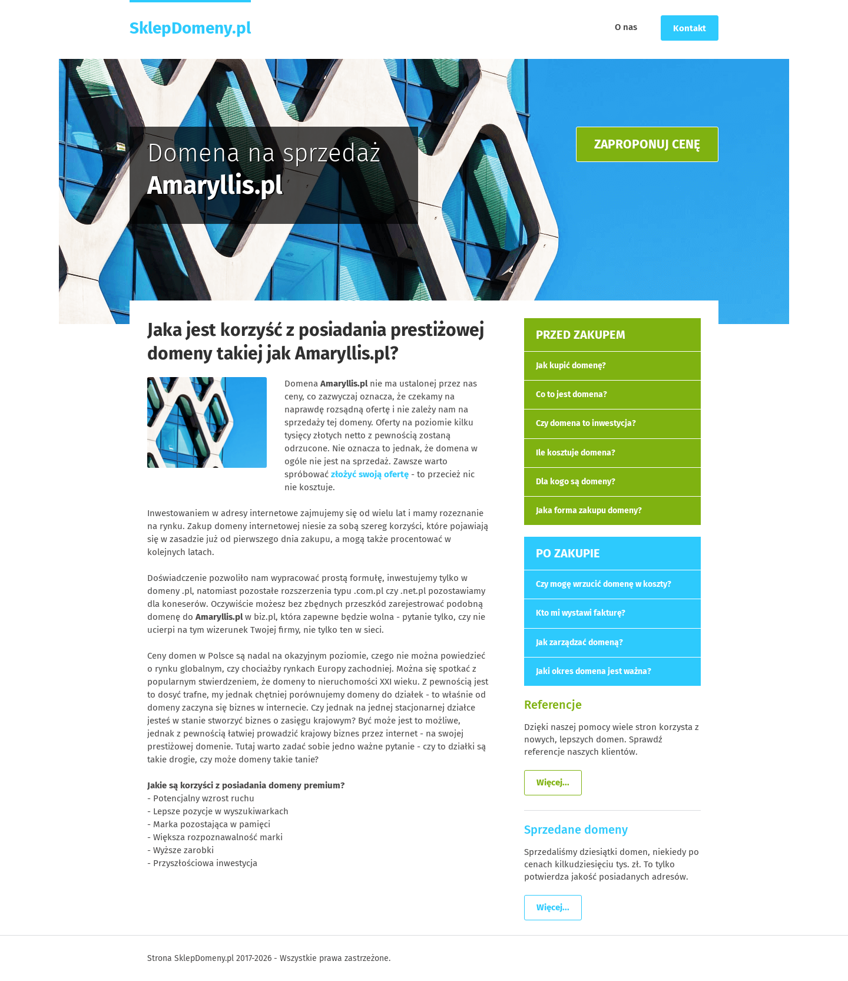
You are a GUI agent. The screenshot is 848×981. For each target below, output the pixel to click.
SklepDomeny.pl (190, 27)
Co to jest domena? (571, 394)
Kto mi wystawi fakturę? (580, 613)
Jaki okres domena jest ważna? (593, 671)
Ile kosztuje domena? (575, 453)
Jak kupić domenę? (571, 366)
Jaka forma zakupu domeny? (589, 511)
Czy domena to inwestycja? (586, 423)
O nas (626, 27)
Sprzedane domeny (576, 830)
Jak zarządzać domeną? (579, 643)
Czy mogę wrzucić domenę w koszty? (603, 584)
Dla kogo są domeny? (575, 482)
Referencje (553, 705)
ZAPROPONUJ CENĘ (647, 144)
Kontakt (689, 28)
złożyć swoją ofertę (370, 474)
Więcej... (552, 782)
